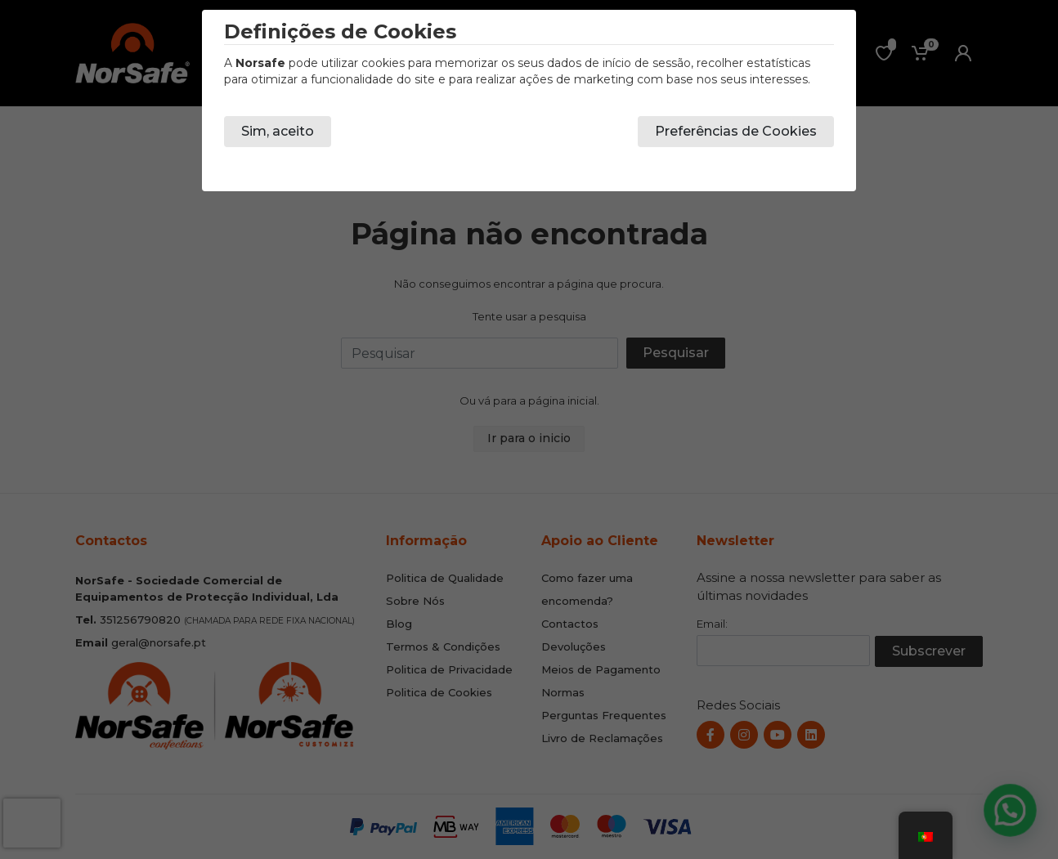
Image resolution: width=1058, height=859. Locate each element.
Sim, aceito (277, 131)
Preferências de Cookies (736, 131)
